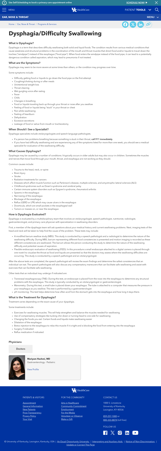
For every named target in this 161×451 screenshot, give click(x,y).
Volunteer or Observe (72, 416)
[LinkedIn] (127, 433)
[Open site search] (157, 10)
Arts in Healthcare (70, 403)
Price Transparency (32, 413)
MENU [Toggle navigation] (153, 17)
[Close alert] (156, 2)
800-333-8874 (110, 420)
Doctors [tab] (20, 349)
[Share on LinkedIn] (140, 24)
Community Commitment (73, 406)
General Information (33, 406)
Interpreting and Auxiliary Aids (107, 442)
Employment (67, 410)
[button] (8, 10)
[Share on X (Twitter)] (133, 24)
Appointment (29, 403)
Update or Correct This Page (80, 445)
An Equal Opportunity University (73, 442)
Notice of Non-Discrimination (140, 442)
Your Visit (27, 419)
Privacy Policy (29, 416)
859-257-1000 (110, 416)
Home (11, 24)
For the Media (68, 413)
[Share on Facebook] (125, 24)
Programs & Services (47, 24)
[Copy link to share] (148, 24)
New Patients (29, 410)
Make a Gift (66, 419)
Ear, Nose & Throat (26, 24)
